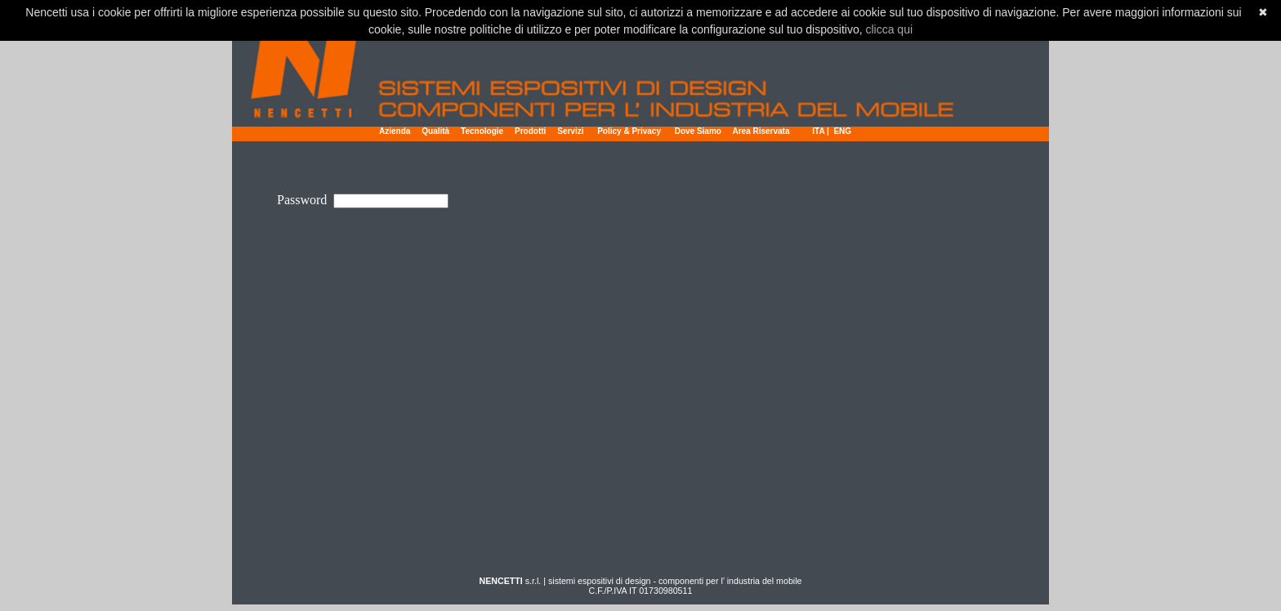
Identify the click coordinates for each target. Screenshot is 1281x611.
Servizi (570, 131)
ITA (818, 131)
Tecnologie (482, 131)
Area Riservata (760, 131)
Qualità (435, 131)
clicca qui (889, 29)
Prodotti (530, 131)
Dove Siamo (698, 131)
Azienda (394, 131)
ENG (842, 131)
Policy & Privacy (630, 131)
